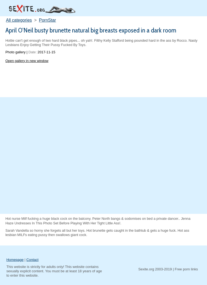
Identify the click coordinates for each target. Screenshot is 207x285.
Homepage (15, 260)
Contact (32, 260)
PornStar (47, 20)
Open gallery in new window (26, 61)
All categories (19, 20)
